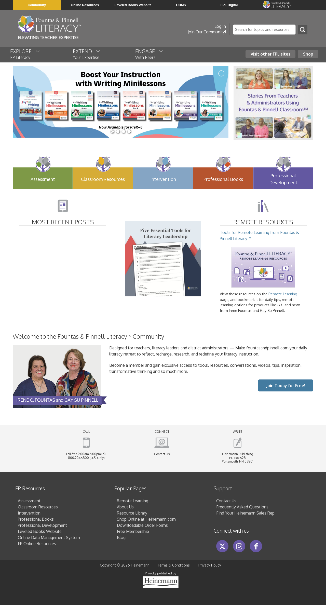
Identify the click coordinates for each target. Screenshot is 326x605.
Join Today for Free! (285, 385)
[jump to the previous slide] (21, 102)
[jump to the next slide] (219, 102)
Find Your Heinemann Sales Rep (245, 513)
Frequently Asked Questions (242, 506)
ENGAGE (149, 54)
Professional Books (36, 519)
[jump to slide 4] (129, 131)
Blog (121, 537)
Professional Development (42, 525)
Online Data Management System (49, 537)
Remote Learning (282, 294)
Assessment (29, 500)
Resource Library (132, 513)
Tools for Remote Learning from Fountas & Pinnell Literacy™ (259, 259)
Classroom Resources (38, 506)
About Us (125, 506)
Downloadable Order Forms (142, 525)
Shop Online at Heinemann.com (146, 519)
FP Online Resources (37, 543)
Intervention (29, 513)
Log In (220, 26)
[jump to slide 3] (123, 131)
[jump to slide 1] (112, 131)
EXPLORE (25, 54)
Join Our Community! (207, 31)
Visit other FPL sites (270, 54)
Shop (308, 54)
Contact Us (162, 454)
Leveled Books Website (40, 531)
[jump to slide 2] (117, 131)
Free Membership (133, 531)
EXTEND (87, 54)
